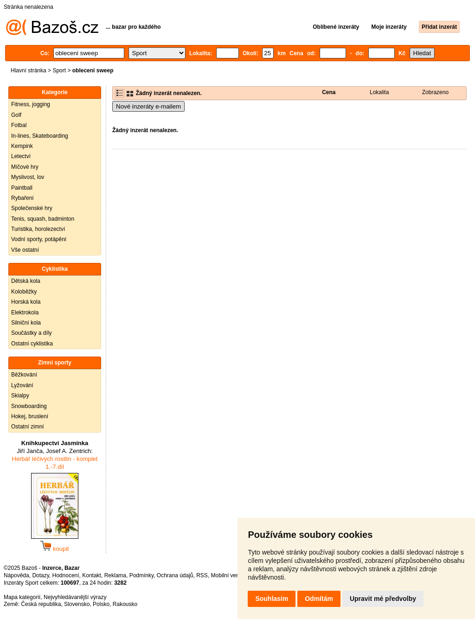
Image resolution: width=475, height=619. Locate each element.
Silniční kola (26, 322)
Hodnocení (65, 575)
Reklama (115, 575)
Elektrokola (25, 312)
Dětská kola (25, 281)
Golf (16, 115)
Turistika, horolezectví (38, 229)
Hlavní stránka (28, 70)
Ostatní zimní (27, 426)
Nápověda (16, 575)
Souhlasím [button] (271, 598)
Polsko (101, 604)
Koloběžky (24, 291)
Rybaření (22, 198)
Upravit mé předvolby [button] (383, 598)
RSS (202, 575)
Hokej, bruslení (29, 416)
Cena (328, 92)
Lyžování (22, 385)
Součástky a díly (31, 333)
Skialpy (20, 395)
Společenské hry (31, 208)
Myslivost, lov (27, 177)
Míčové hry (25, 167)
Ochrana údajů (175, 575)
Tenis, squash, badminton (42, 219)
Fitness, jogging (30, 104)
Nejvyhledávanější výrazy (75, 597)
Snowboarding (29, 406)
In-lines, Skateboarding (39, 136)
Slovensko (77, 604)
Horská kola (25, 302)
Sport (59, 70)
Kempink (22, 146)
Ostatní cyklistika (32, 343)
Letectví (21, 156)
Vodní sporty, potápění (38, 239)
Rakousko (125, 604)
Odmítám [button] (319, 598)
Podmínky (141, 575)
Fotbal (18, 125)
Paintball (21, 188)
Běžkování (24, 374)
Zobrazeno (435, 92)
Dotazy (40, 575)
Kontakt (91, 575)
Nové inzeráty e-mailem (148, 106)
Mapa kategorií (22, 597)
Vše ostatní (25, 250)
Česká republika (41, 604)
